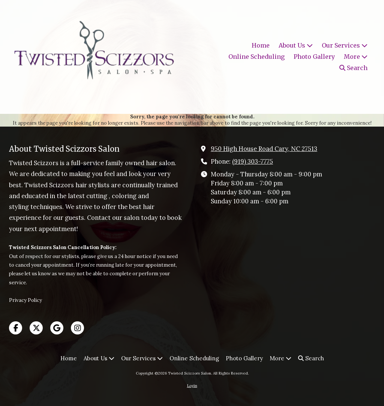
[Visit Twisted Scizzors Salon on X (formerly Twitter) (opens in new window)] (36, 327)
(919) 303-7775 (252, 161)
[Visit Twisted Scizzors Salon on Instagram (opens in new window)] (77, 327)
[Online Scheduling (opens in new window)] (256, 57)
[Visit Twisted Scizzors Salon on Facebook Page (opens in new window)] (15, 327)
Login (192, 385)
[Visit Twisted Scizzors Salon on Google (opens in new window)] (56, 327)
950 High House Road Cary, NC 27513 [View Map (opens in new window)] (264, 148)
